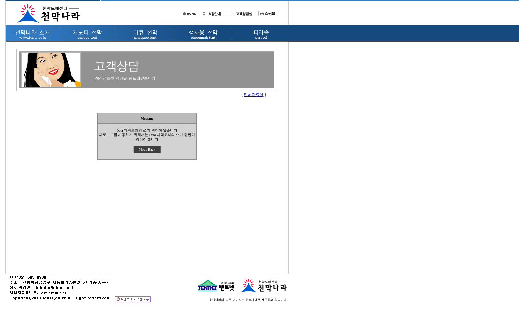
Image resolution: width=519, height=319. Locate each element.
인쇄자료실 (253, 94)
